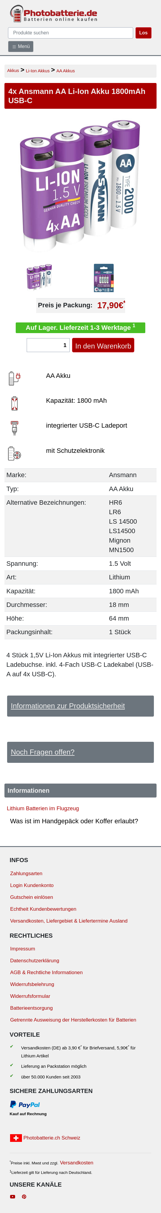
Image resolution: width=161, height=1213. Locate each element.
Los (143, 32)
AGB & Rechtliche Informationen (46, 972)
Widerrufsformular (30, 996)
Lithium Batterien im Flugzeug (43, 808)
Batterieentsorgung (31, 1008)
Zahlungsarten (26, 873)
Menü (21, 46)
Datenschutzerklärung (34, 960)
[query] (70, 33)
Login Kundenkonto (32, 885)
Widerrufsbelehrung (32, 984)
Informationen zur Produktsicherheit (68, 706)
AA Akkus (65, 70)
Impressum (22, 949)
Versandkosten (76, 1163)
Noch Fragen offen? (42, 752)
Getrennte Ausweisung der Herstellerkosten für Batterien (73, 1020)
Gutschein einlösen (31, 897)
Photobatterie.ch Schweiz (45, 1138)
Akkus (13, 70)
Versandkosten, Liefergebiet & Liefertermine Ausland (68, 921)
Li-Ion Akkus (38, 70)
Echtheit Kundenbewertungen (43, 909)
